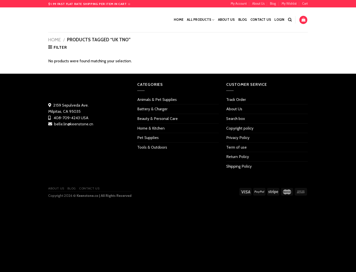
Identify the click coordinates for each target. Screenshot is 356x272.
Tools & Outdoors (152, 147)
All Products (201, 20)
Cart (305, 3)
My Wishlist (289, 3)
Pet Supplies (148, 137)
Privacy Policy (237, 137)
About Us (258, 3)
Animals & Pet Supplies (157, 99)
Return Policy (237, 156)
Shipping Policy (239, 166)
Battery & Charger (152, 109)
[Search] (290, 19)
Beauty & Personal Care (157, 118)
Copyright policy (239, 128)
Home (178, 20)
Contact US (260, 20)
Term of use (236, 147)
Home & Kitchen (151, 128)
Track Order (236, 99)
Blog (273, 3)
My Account (239, 3)
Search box (235, 118)
